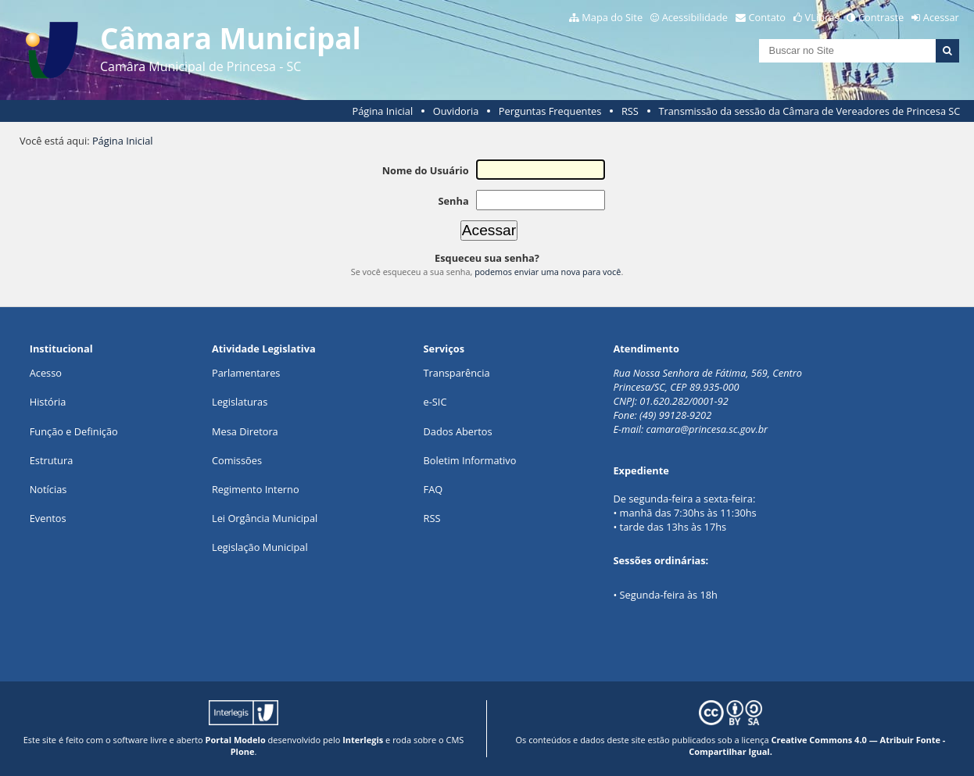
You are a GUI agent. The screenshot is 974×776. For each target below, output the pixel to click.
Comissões (237, 460)
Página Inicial (383, 111)
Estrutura (51, 460)
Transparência (457, 373)
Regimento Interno (255, 489)
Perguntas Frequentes (550, 111)
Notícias (48, 489)
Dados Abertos (458, 431)
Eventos (48, 518)
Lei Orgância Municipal (264, 518)
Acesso (46, 373)
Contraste (881, 17)
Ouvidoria (456, 111)
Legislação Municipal (260, 547)
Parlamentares (246, 373)
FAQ (433, 489)
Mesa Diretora (245, 431)
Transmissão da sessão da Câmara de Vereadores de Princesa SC (809, 111)
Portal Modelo (236, 740)
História (48, 402)
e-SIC (435, 402)
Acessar (941, 17)
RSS (630, 111)
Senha (453, 201)
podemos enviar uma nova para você (547, 271)
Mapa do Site (612, 17)
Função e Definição (74, 431)
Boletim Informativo (470, 460)
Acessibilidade (695, 17)
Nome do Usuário (425, 170)
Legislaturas (239, 402)
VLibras (822, 17)
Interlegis (362, 740)
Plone (243, 751)
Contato (767, 17)
